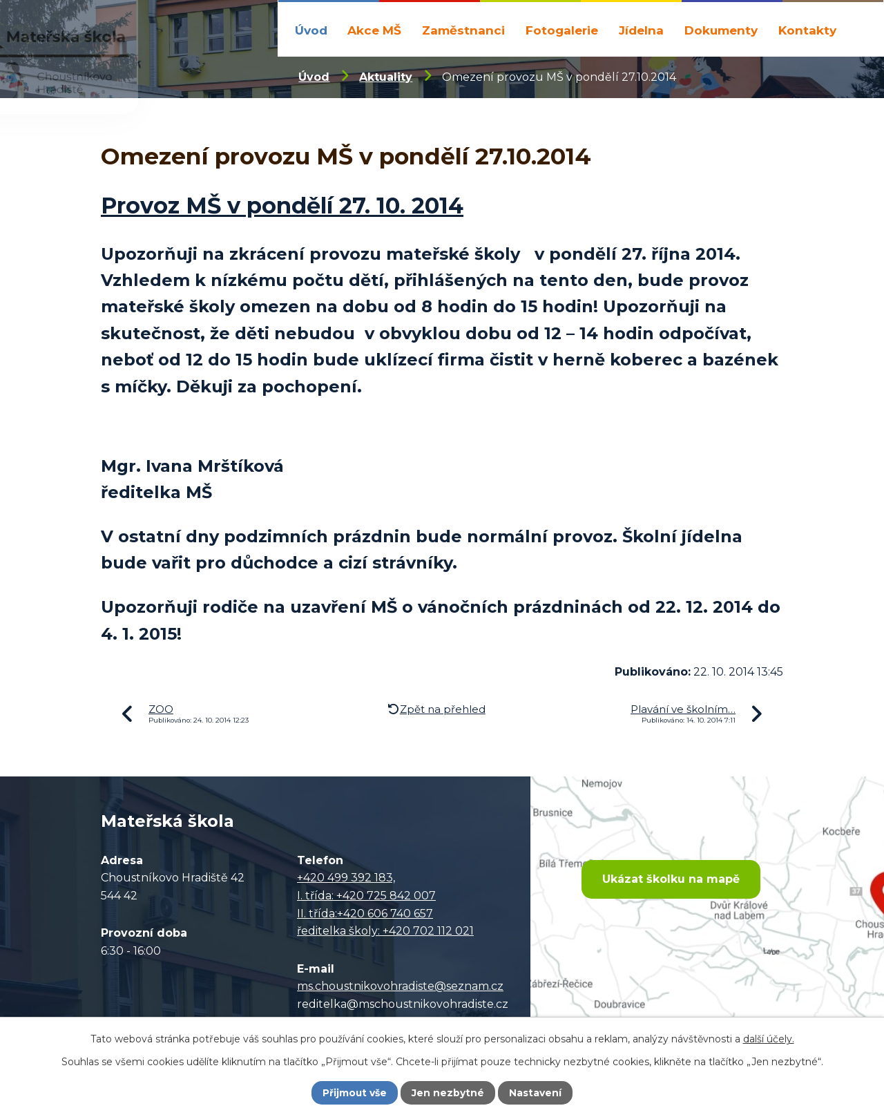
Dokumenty (721, 30)
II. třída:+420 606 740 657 (365, 913)
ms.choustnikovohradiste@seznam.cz (400, 986)
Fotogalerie (562, 30)
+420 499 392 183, (346, 877)
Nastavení (536, 1093)
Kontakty (807, 30)
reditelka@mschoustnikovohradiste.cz (402, 1004)
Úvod (311, 30)
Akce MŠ (374, 30)
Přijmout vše (355, 1093)
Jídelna (641, 30)
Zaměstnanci (463, 30)
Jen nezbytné (448, 1093)
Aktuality (385, 77)
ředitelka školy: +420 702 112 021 (385, 930)
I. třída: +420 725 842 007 (366, 895)
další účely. (768, 1038)
